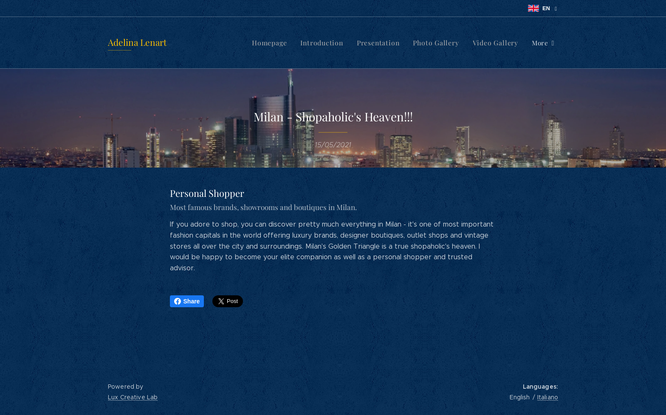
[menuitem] (219, 42)
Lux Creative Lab (133, 397)
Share (187, 301)
